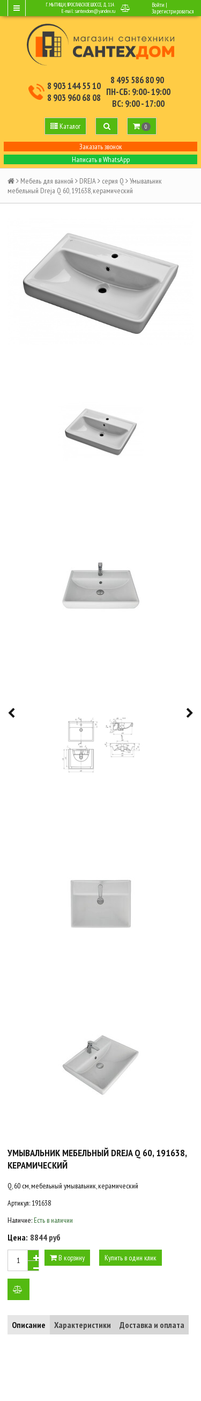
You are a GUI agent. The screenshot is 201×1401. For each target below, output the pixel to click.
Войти (158, 5)
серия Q (113, 181)
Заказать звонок (100, 146)
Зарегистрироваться (172, 11)
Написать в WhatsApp (101, 159)
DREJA (87, 181)
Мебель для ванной (46, 181)
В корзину (67, 1258)
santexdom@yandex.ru (95, 11)
